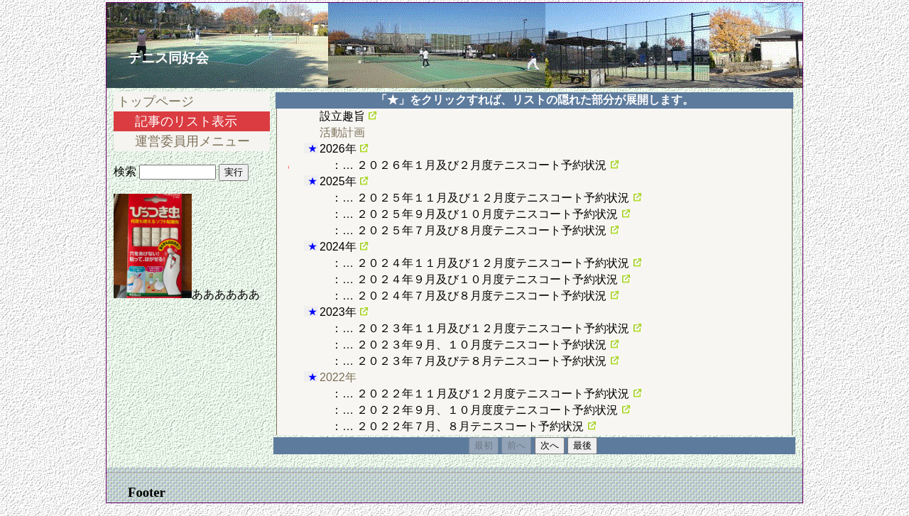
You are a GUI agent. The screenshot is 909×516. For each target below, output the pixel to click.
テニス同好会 (170, 57)
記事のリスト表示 (186, 121)
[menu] (204, 121)
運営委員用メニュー (192, 141)
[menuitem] (204, 101)
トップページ (155, 101)
